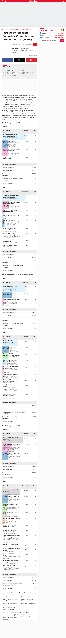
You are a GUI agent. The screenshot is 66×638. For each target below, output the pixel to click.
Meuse (29, 29)
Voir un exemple (59, 33)
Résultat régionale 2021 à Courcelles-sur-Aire (10, 69)
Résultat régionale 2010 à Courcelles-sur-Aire (10, 76)
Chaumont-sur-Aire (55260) (19, 50)
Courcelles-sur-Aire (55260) (10, 615)
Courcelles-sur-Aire (24, 72)
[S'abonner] (52, 40)
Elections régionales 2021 (12, 29)
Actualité (43, 33)
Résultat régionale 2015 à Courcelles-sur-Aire (10, 73)
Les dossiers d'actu (45, 37)
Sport (42, 35)
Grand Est (23, 29)
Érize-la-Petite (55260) (25, 48)
